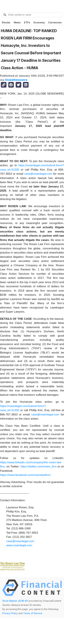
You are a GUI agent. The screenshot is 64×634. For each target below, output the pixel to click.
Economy (39, 22)
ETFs (27, 22)
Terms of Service (32, 613)
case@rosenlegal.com (38, 173)
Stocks (6, 22)
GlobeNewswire (16, 79)
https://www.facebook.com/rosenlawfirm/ (25, 475)
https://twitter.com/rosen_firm (38, 466)
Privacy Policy (10, 613)
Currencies (55, 22)
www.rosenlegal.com (19, 545)
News (17, 22)
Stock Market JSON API (15, 600)
